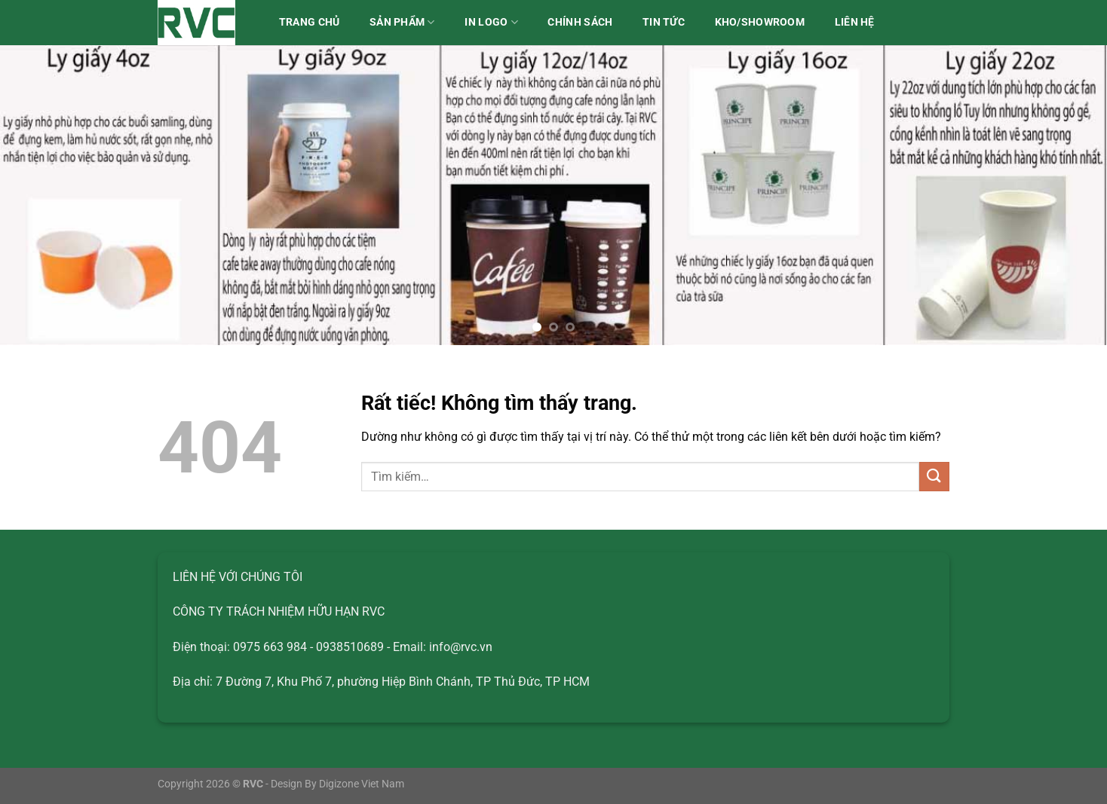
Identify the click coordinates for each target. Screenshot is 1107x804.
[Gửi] (934, 476)
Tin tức (663, 22)
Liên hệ (855, 22)
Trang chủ (309, 22)
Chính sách (579, 22)
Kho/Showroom (760, 22)
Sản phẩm (402, 22)
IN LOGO (491, 22)
